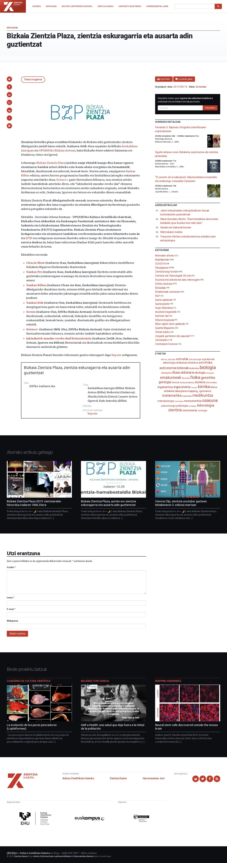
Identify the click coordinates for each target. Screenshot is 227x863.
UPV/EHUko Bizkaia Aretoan (57, 150)
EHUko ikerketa (163, 283)
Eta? (157, 295)
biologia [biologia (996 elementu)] (208, 367)
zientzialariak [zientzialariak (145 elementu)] (189, 410)
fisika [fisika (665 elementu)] (195, 377)
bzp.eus (116, 355)
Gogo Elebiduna (164, 307)
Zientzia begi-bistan (166, 271)
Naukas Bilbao (36, 285)
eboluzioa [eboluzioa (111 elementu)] (166, 373)
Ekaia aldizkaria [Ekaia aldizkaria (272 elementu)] (183, 372)
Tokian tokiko (162, 332)
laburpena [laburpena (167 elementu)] (181, 391)
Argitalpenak (162, 259)
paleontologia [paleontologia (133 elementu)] (168, 405)
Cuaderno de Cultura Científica (28, 681)
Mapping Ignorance (168, 681)
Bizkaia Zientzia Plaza (50, 162)
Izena (10, 597)
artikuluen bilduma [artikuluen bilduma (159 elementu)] (187, 362)
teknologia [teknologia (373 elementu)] (205, 405)
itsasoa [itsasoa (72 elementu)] (194, 387)
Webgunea (12, 621)
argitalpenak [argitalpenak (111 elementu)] (208, 359)
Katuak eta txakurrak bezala (175, 227)
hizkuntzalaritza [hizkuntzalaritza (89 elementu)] (187, 382)
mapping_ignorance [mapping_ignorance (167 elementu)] (199, 391)
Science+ (62, 179)
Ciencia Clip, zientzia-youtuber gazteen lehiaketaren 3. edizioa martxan (181, 503)
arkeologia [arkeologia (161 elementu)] (169, 362)
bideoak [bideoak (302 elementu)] (182, 368)
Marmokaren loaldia (171, 232)
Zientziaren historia (166, 344)
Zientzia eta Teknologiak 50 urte (173, 275)
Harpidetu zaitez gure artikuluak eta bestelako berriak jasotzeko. (185, 100)
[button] (9, 79)
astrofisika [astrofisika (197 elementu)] (205, 362)
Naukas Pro (34, 271)
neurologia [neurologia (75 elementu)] (179, 401)
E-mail (11, 609)
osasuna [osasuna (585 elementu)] (210, 400)
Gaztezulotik (162, 303)
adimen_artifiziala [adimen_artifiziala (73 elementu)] (168, 359)
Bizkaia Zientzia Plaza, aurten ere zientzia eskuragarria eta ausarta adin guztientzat (108, 503)
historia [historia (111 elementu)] (175, 382)
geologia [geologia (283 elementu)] (165, 382)
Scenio (30, 311)
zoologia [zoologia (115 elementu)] (202, 410)
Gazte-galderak (163, 299)
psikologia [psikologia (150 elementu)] (182, 405)
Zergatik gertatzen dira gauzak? (173, 335)
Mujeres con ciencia (95, 681)
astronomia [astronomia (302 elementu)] (167, 368)
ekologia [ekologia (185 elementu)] (200, 372)
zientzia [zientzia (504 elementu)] (175, 410)
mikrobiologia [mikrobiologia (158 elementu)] (166, 401)
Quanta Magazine (165, 327)
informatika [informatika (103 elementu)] (211, 382)
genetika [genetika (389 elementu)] (208, 377)
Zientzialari (161, 339)
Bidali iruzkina (17, 633)
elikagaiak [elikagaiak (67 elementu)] (210, 373)
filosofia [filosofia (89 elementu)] (186, 378)
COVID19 (160, 263)
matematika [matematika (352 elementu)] (172, 395)
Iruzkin (11, 567)
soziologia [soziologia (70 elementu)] (192, 406)
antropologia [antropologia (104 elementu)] (195, 359)
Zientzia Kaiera (118, 778)
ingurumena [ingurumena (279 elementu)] (182, 387)
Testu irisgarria (33, 79)
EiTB (29, 238)
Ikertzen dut (162, 315)
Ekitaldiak (12, 28)
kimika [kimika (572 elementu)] (204, 386)
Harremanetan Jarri (154, 778)
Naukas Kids (35, 302)
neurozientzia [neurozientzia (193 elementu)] (193, 401)
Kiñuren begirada (164, 319)
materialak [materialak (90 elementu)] (187, 396)
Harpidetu (210, 107)
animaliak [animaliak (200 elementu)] (182, 359)
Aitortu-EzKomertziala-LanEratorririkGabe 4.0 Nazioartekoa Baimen (63, 856)
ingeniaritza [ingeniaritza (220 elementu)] (165, 387)
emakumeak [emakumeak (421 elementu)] (170, 377)
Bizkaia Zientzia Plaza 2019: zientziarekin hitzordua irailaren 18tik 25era (34, 503)
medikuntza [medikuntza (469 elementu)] (202, 395)
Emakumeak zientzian (167, 291)
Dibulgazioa (161, 267)
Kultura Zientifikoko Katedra (78, 778)
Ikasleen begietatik (165, 311)
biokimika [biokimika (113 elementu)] (194, 368)
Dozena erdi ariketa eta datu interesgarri (177, 279)
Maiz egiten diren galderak (170, 323)
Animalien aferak (164, 255)
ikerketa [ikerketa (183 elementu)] (200, 382)
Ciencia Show (35, 262)
